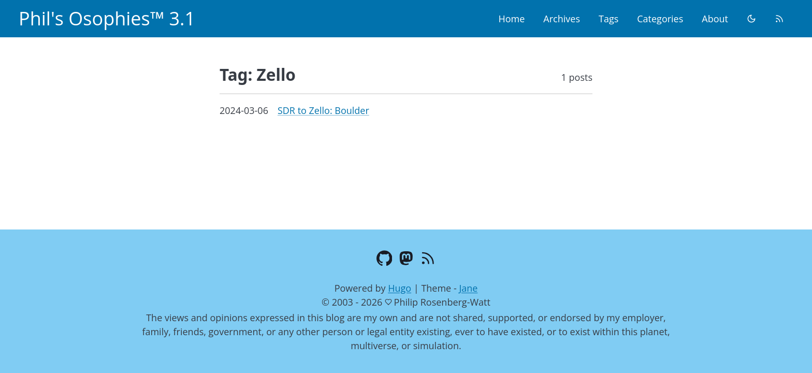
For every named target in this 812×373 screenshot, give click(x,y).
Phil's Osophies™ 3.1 (107, 18)
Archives (561, 18)
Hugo (399, 288)
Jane (468, 288)
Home (511, 18)
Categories (660, 18)
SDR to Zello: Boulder (323, 110)
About (715, 18)
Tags (608, 18)
